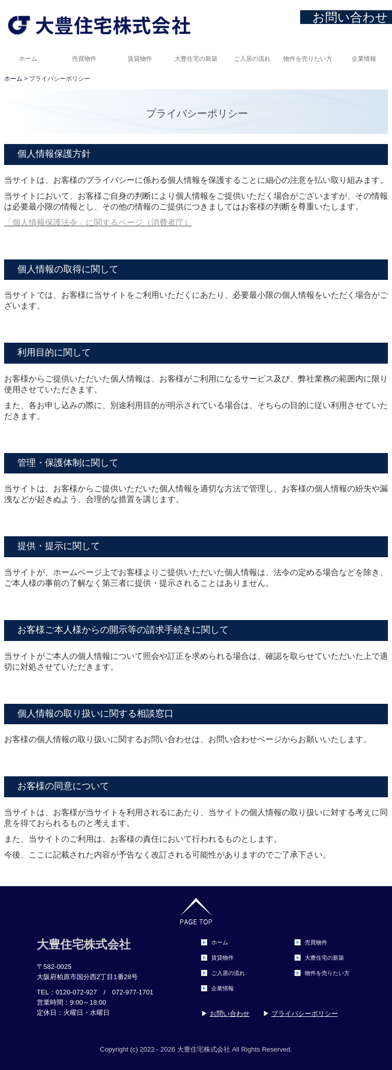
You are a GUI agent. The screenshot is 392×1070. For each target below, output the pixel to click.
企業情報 (364, 58)
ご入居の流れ (252, 58)
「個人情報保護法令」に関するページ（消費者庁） (98, 222)
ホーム (28, 58)
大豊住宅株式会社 (84, 944)
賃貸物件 (140, 58)
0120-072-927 (76, 992)
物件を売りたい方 (307, 58)
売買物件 (84, 58)
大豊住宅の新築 (196, 58)
